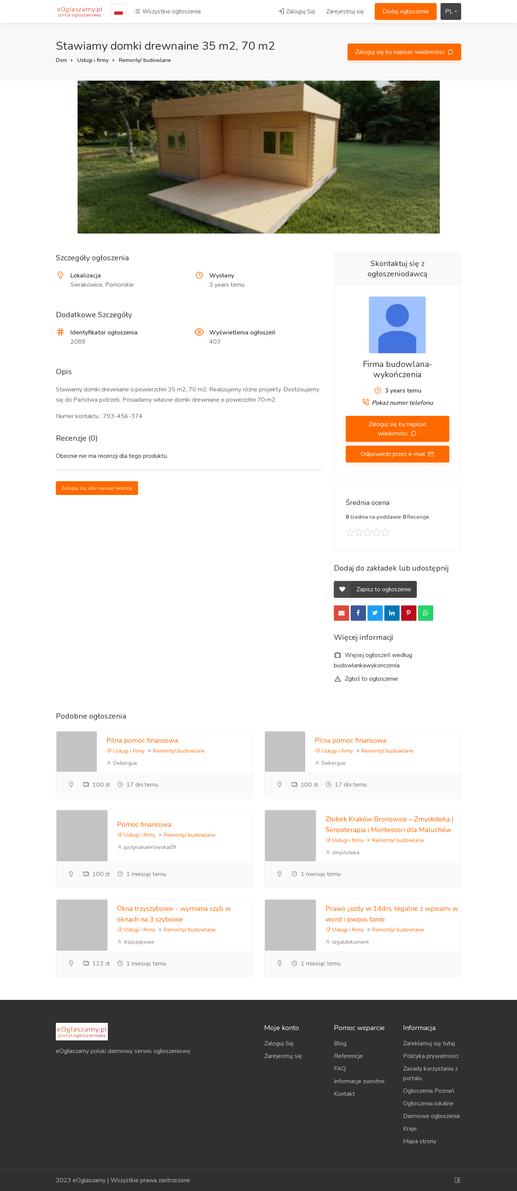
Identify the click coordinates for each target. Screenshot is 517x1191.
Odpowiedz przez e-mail (394, 454)
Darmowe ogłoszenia (431, 1116)
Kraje (410, 1128)
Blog (340, 1043)
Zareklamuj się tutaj (429, 1043)
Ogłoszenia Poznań (428, 1091)
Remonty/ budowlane (145, 60)
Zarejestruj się (345, 11)
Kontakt (344, 1094)
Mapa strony (419, 1141)
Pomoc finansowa (144, 824)
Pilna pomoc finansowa (142, 740)
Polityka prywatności (430, 1056)
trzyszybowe (135, 942)
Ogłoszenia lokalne (428, 1103)
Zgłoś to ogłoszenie (366, 679)
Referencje (348, 1056)
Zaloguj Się (296, 11)
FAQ (340, 1068)
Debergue (121, 763)
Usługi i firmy (93, 60)
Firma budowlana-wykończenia (397, 369)
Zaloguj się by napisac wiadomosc (400, 52)
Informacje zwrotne (359, 1081)
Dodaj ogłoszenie (405, 11)
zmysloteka (342, 852)
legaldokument (347, 942)
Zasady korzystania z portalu (430, 1073)
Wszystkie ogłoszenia (167, 11)
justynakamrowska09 (146, 847)
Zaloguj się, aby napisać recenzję (97, 488)
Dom (61, 60)
